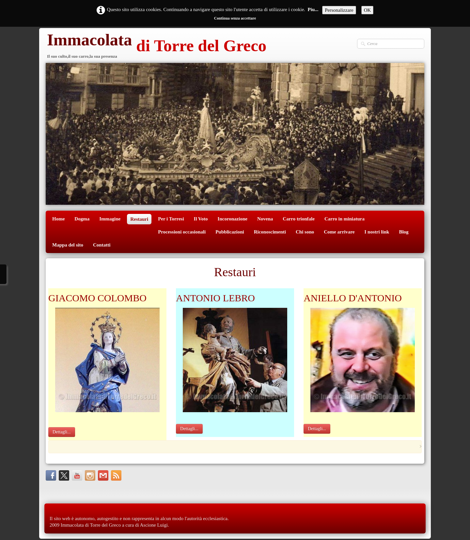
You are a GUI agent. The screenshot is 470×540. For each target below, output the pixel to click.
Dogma (81, 218)
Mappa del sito (67, 245)
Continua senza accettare (235, 18)
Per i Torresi (171, 218)
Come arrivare (339, 231)
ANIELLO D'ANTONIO (353, 297)
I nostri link (377, 231)
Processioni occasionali (182, 231)
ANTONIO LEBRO (215, 297)
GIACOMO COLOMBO (97, 297)
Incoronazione (232, 218)
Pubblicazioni (229, 231)
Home (58, 218)
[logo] (156, 46)
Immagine (109, 218)
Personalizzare (339, 10)
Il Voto (201, 218)
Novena (265, 218)
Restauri (139, 219)
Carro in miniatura (344, 218)
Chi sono (305, 231)
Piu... (313, 9)
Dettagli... (62, 431)
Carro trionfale (299, 218)
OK (367, 10)
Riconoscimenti (270, 231)
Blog (403, 231)
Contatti (101, 245)
